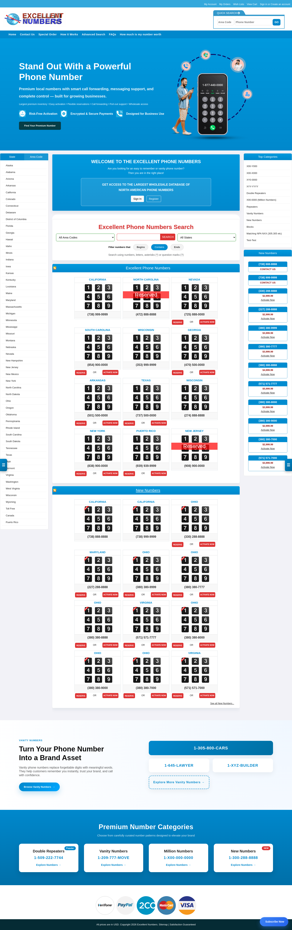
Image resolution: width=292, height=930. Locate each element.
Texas (9, 454)
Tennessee (11, 448)
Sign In (137, 198)
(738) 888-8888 (97, 536)
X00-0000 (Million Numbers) (261, 200)
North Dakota (13, 394)
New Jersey (12, 367)
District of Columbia (16, 219)
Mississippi (11, 327)
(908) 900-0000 (194, 465)
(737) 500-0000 (146, 415)
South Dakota (13, 441)
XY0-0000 (252, 179)
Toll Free (10, 508)
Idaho (9, 246)
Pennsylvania (13, 421)
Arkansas (11, 185)
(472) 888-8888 (146, 314)
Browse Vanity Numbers (39, 787)
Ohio (8, 401)
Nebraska (11, 347)
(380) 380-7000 (146, 688)
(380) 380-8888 (97, 637)
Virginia (10, 475)
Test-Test (251, 240)
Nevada (10, 353)
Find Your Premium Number (40, 125)
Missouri (10, 333)
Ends (177, 247)
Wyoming (11, 502)
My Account (210, 4)
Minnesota (11, 320)
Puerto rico (146, 430)
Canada (10, 515)
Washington (12, 481)
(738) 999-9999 (97, 314)
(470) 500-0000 (194, 364)
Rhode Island (13, 428)
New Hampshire (14, 360)
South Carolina (14, 434)
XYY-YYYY (252, 186)
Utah (8, 461)
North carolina (146, 279)
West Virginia (13, 488)
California (11, 192)
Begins (141, 247)
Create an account (280, 4)
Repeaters (252, 206)
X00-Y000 (252, 166)
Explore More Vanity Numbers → (179, 782)
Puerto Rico (12, 522)
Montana (10, 340)
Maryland (11, 300)
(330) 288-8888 (194, 536)
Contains (159, 247)
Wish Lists (238, 4)
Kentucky (11, 279)
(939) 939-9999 (146, 465)
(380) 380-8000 (194, 637)
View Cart (252, 4)
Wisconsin (11, 495)
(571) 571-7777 (146, 637)
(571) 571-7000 (194, 688)
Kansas (10, 273)
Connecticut (12, 205)
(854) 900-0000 (97, 364)
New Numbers (148, 490)
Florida (9, 226)
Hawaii (9, 239)
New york (97, 430)
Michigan (10, 313)
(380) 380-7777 (194, 587)
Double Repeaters (256, 193)
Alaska (9, 165)
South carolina (97, 329)
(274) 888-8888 (194, 415)
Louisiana (11, 286)
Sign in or (265, 4)
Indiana (10, 259)
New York (11, 380)
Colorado (10, 199)
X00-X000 (252, 173)
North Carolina (13, 387)
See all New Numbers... (222, 703)
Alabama (10, 172)
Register (154, 198)
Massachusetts (14, 306)
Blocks (250, 227)
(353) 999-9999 (146, 364)
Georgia (10, 232)
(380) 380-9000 (97, 688)
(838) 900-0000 (97, 465)
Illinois (9, 253)
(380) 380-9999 (146, 587)
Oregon (10, 407)
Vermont (10, 468)
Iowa (8, 266)
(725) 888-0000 (194, 314)
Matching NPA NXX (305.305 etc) (264, 233)
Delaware (11, 212)
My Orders (225, 4)
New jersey (194, 430)
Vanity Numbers (255, 213)
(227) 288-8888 (97, 587)
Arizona (10, 179)
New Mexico (12, 374)
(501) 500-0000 (97, 415)
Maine (9, 293)
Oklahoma (11, 414)
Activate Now (207, 322)
